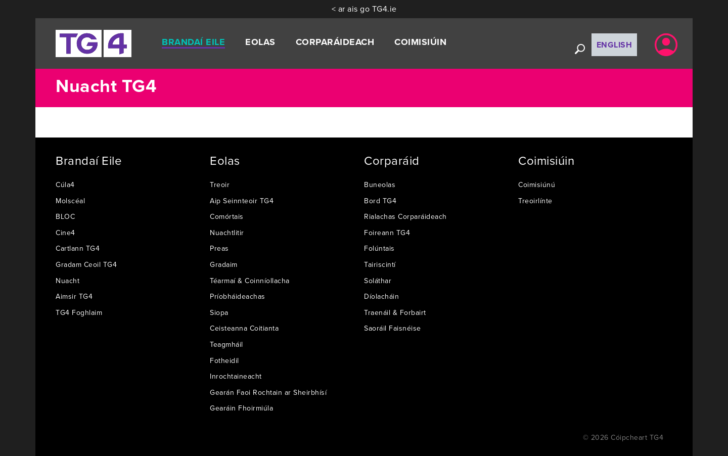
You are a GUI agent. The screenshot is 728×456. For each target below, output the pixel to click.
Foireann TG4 (387, 232)
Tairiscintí (380, 264)
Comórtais (227, 216)
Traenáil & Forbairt (395, 312)
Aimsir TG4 (74, 296)
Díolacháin (381, 296)
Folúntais (379, 248)
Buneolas (379, 184)
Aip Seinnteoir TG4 (242, 201)
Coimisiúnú (536, 184)
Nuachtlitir (227, 232)
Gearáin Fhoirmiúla (241, 408)
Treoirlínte (535, 201)
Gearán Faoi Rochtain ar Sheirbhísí (268, 392)
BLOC (65, 216)
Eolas (260, 42)
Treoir (220, 184)
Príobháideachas (237, 296)
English (614, 45)
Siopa (219, 312)
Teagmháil (226, 344)
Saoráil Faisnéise (392, 328)
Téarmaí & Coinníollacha (250, 281)
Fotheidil (224, 360)
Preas (219, 248)
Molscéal (70, 201)
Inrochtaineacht (236, 376)
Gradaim (224, 264)
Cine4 (65, 232)
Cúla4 (65, 184)
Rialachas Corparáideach (405, 216)
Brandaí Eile (193, 42)
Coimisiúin (420, 42)
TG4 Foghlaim (79, 312)
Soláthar (377, 281)
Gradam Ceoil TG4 (86, 264)
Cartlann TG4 (78, 248)
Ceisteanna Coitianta (244, 328)
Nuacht (67, 281)
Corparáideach (335, 42)
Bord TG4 (380, 201)
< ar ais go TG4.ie (364, 8)
